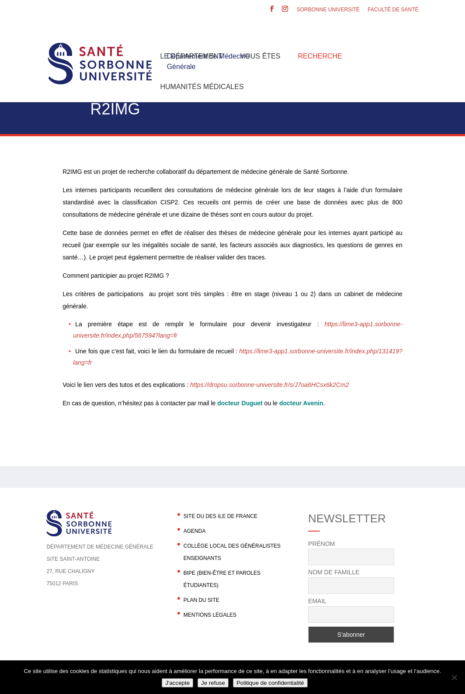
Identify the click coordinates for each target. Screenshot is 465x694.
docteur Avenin (301, 403)
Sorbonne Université (328, 10)
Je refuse (213, 683)
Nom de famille (333, 572)
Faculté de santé (393, 10)
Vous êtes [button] (260, 56)
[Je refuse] (454, 677)
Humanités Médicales (201, 86)
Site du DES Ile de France (220, 516)
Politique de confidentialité (270, 683)
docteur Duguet (239, 403)
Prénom (321, 543)
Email (317, 600)
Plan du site (201, 600)
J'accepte (177, 683)
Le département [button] (191, 56)
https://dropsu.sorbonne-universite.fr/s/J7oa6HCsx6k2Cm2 (269, 384)
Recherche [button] (320, 56)
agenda (195, 531)
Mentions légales (210, 615)
